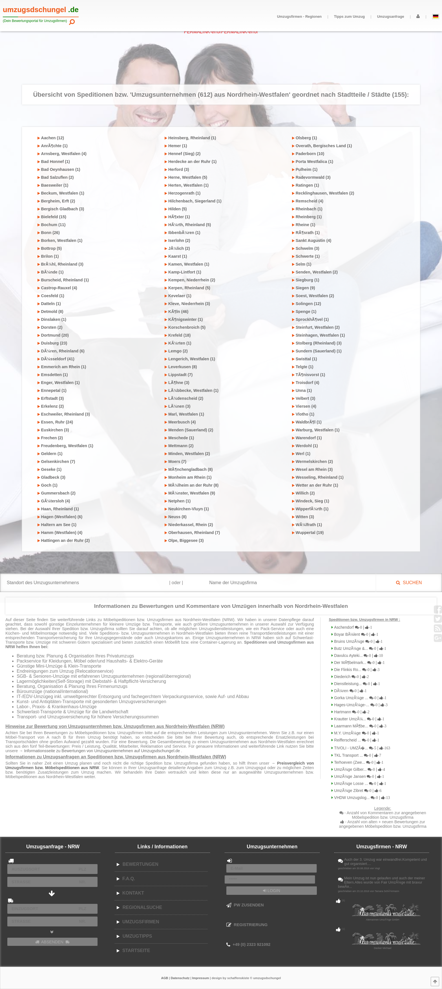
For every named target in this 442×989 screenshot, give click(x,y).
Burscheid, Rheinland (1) (63, 280)
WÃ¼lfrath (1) (307, 524)
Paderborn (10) (308, 153)
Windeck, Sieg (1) (310, 501)
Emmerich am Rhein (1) (61, 367)
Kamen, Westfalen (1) (187, 264)
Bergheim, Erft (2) (56, 201)
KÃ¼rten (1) (178, 343)
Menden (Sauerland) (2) (189, 430)
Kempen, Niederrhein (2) (190, 280)
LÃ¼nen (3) (177, 406)
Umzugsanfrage (390, 16)
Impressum (200, 978)
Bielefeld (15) (52, 217)
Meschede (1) (179, 438)
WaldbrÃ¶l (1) (307, 422)
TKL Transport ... (357, 755)
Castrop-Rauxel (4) (57, 288)
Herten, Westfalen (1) (187, 185)
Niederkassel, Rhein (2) (189, 524)
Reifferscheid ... (356, 740)
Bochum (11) (51, 224)
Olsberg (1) (304, 138)
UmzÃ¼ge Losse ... (359, 784)
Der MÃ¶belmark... (358, 663)
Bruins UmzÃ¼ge (358, 641)
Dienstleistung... (356, 684)
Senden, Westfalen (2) (315, 272)
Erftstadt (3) (50, 398)
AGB (164, 978)
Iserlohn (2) (177, 240)
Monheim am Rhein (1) (188, 477)
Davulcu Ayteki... (358, 656)
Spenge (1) (304, 311)
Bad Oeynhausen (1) (58, 169)
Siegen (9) (303, 288)
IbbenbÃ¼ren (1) (182, 232)
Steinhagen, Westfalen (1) (318, 335)
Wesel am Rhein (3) (312, 469)
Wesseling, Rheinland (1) (318, 477)
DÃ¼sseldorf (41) (55, 359)
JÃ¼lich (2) (177, 248)
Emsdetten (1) (52, 374)
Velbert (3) (303, 398)
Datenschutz (180, 978)
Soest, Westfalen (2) (313, 295)
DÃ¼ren (349, 691)
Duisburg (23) (52, 343)
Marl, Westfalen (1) (184, 414)
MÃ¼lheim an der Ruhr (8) (191, 485)
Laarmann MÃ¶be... (359, 726)
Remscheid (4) (307, 201)
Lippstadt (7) (179, 374)
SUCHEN (409, 582)
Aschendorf (352, 627)
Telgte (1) (302, 367)
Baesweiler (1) (52, 185)
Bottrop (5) (49, 248)
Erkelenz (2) (50, 406)
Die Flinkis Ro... (356, 670)
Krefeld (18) (178, 335)
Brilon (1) (48, 256)
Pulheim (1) (305, 169)
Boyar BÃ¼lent (355, 634)
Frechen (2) (50, 438)
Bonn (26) (48, 232)
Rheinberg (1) (307, 217)
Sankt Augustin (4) (312, 240)
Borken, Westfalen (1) (60, 240)
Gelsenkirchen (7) (56, 461)
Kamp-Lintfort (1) (183, 272)
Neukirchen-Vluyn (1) (187, 509)
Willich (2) (303, 493)
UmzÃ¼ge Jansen (358, 776)
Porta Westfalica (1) (312, 161)
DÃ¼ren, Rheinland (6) (61, 351)
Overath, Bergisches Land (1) (322, 146)
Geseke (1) (49, 469)
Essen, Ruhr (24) (55, 422)
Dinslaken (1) (52, 319)
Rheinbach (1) (307, 209)
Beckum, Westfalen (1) (60, 193)
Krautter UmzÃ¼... (358, 719)
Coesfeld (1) (50, 295)
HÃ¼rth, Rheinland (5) (188, 224)
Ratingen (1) (305, 185)
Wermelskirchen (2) (312, 461)
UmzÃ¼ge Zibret (357, 791)
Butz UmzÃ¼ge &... (359, 648)
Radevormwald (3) (311, 177)
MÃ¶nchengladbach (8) (189, 469)
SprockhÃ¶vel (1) (310, 319)
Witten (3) (303, 517)
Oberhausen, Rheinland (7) (192, 532)
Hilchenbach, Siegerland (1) (193, 201)
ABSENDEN (52, 942)
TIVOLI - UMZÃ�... (361, 748)
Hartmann (351, 712)
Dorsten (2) (50, 327)
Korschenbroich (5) (185, 327)
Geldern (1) (50, 453)
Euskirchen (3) (53, 430)
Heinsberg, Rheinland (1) (190, 138)
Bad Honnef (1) (53, 161)
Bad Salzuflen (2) (55, 177)
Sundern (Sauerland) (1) (317, 351)
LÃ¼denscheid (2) (184, 398)
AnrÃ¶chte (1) (52, 146)
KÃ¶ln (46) (176, 311)
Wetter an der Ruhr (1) (315, 485)
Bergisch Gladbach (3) (60, 209)
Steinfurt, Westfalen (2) (316, 327)
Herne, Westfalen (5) (186, 177)
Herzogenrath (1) (182, 193)
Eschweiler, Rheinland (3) (63, 414)
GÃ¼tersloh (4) (53, 501)
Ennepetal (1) (52, 390)
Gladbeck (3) (51, 477)
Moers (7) (175, 461)
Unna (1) (302, 390)
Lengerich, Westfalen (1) (190, 359)
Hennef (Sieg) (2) (182, 153)
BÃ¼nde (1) (50, 272)
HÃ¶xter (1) (177, 217)
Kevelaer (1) (178, 295)
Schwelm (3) (305, 248)
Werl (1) (301, 453)
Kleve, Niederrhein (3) (187, 303)
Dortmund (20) (53, 335)
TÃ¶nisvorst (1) (308, 374)
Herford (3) (177, 169)
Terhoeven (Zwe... (358, 762)
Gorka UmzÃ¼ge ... (359, 698)
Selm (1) (301, 264)
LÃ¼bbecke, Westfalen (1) (191, 390)
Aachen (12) (50, 138)
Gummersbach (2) (56, 493)
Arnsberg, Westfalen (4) (62, 153)
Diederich (351, 677)
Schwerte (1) (306, 256)
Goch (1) (47, 485)
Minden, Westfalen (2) (187, 453)
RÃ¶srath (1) (306, 232)
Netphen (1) (178, 501)
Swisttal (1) (304, 359)
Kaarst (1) (176, 256)
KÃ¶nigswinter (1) (184, 319)
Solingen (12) (306, 303)
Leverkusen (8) (181, 367)
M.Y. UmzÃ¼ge (356, 733)
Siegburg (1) (305, 280)
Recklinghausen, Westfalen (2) (323, 193)
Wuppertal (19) (308, 532)
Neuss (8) (176, 517)
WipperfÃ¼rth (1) (310, 509)
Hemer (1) (176, 146)
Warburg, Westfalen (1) (316, 430)
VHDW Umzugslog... (361, 798)
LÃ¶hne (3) (177, 382)
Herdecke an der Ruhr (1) (190, 161)
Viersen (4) (304, 406)
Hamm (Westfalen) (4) (60, 532)
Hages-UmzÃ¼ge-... (360, 705)
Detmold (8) (50, 311)
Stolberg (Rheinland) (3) (317, 343)
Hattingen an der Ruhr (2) (63, 540)
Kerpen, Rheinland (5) (187, 288)
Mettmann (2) (179, 445)
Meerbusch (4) (180, 422)
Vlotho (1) (303, 414)
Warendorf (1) (307, 438)
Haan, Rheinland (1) (58, 509)
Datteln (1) (49, 303)
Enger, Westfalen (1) (58, 382)
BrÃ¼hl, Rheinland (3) (60, 264)
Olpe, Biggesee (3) (184, 540)
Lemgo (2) (176, 351)
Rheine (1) (303, 224)
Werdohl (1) (305, 445)
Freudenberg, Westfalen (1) (65, 445)
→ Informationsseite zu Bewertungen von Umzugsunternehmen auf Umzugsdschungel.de (100, 751)
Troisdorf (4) (305, 382)
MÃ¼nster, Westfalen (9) (190, 493)
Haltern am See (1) (57, 524)
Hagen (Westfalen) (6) (60, 517)
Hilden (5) (176, 209)
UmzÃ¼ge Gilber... (359, 769)
